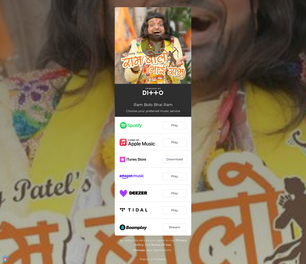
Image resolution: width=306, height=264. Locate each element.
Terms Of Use (161, 245)
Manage (139, 250)
